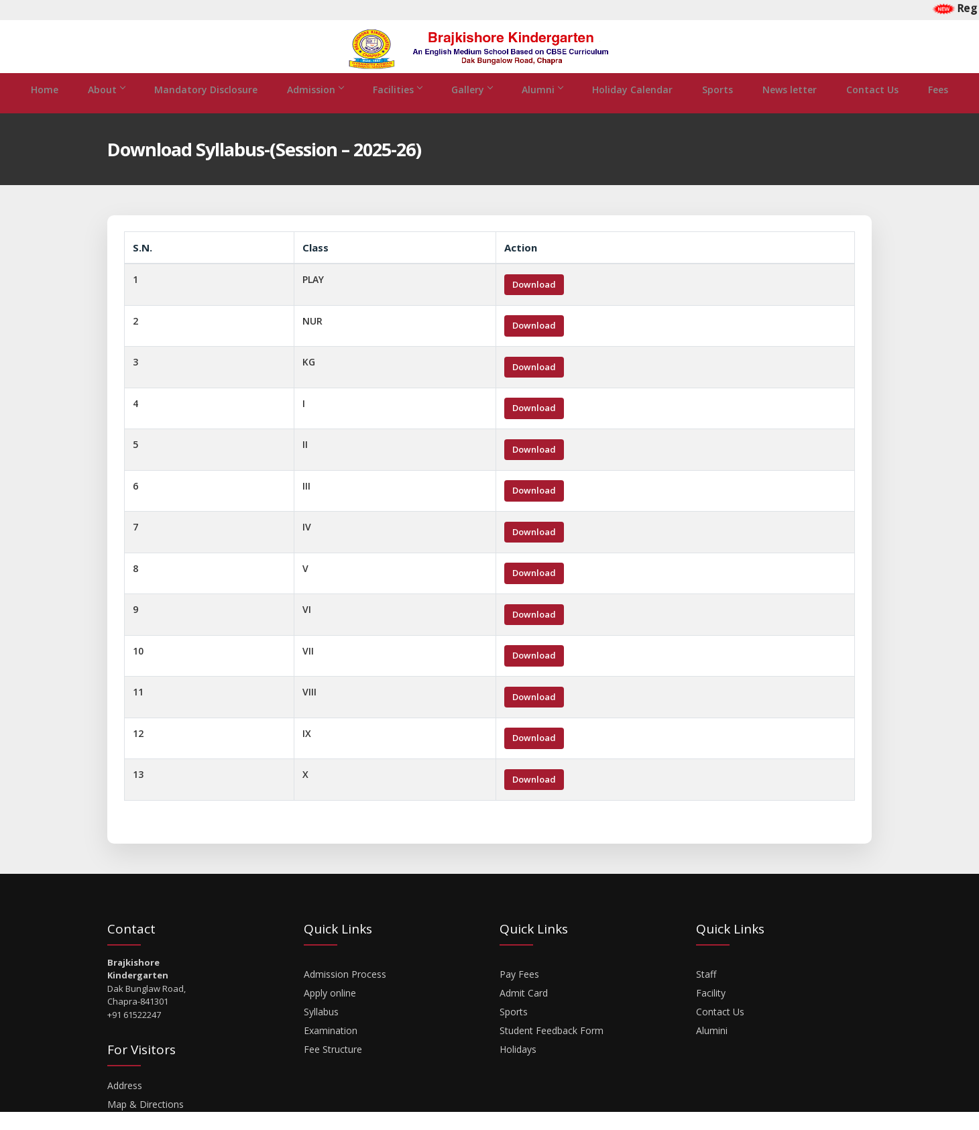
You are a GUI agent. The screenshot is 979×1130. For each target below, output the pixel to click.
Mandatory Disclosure (205, 107)
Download (534, 302)
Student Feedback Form (551, 1048)
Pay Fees (519, 992)
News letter (789, 107)
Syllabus (321, 1029)
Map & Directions (145, 1122)
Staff (706, 992)
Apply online (330, 1011)
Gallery (471, 107)
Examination (330, 1048)
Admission (315, 107)
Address (124, 1103)
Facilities (397, 107)
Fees (938, 107)
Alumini (712, 1048)
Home (44, 107)
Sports (717, 107)
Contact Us (872, 107)
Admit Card (524, 1011)
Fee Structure (333, 1067)
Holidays (518, 1067)
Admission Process (345, 992)
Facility (711, 1011)
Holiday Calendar (632, 107)
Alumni (542, 107)
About (106, 107)
